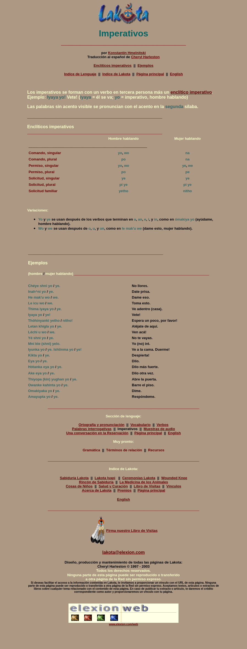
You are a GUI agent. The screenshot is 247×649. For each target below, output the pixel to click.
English (176, 74)
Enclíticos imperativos (112, 65)
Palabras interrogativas (92, 429)
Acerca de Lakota (97, 490)
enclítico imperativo (191, 92)
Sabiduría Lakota (74, 478)
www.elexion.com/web (123, 624)
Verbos (162, 425)
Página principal (150, 74)
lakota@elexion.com (123, 552)
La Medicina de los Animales (143, 482)
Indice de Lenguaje (80, 74)
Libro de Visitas (147, 486)
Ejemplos (145, 65)
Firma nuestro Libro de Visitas (123, 531)
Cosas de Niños (79, 486)
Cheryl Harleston (145, 57)
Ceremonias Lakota (138, 478)
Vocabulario (140, 425)
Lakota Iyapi (105, 478)
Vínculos (173, 486)
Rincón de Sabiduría (96, 482)
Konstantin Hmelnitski (127, 53)
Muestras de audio (159, 429)
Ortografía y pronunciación (101, 425)
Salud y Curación (113, 486)
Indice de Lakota (116, 74)
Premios (124, 490)
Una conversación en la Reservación (97, 433)
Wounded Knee (174, 478)
